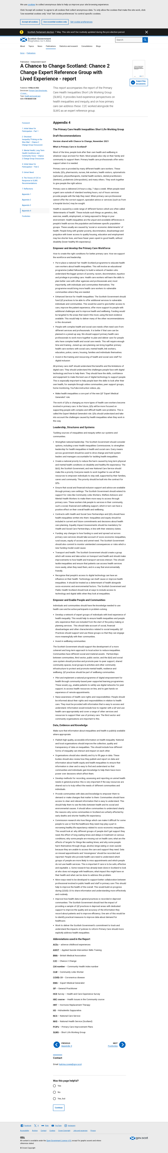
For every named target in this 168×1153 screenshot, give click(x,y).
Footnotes (26, 216)
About (22, 46)
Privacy (93, 1131)
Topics (31, 46)
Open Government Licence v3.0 (58, 1141)
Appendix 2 (26, 200)
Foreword (26, 123)
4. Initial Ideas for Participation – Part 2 (30, 165)
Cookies (52, 1131)
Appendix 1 (26, 194)
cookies (31, 4)
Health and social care (32, 96)
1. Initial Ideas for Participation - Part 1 (30, 129)
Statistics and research (68, 46)
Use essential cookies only (55, 22)
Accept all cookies (30, 22)
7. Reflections (27, 189)
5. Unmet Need (28, 172)
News (40, 46)
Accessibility (24, 1131)
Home (22, 53)
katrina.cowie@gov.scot (70, 1064)
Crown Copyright (64, 1131)
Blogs (98, 46)
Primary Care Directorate (38, 91)
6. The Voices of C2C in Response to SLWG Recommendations (31, 180)
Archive (35, 1131)
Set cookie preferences (81, 22)
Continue (59, 1108)
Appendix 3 (26, 205)
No (59, 1092)
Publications (51, 46)
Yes (59, 1085)
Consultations (86, 46)
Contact (43, 1131)
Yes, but (61, 1098)
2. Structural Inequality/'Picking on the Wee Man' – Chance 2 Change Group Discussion (32, 141)
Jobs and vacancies (80, 1131)
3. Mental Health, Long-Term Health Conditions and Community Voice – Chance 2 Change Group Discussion (33, 154)
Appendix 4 (26, 211)
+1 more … (24, 93)
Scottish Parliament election (40, 32)
